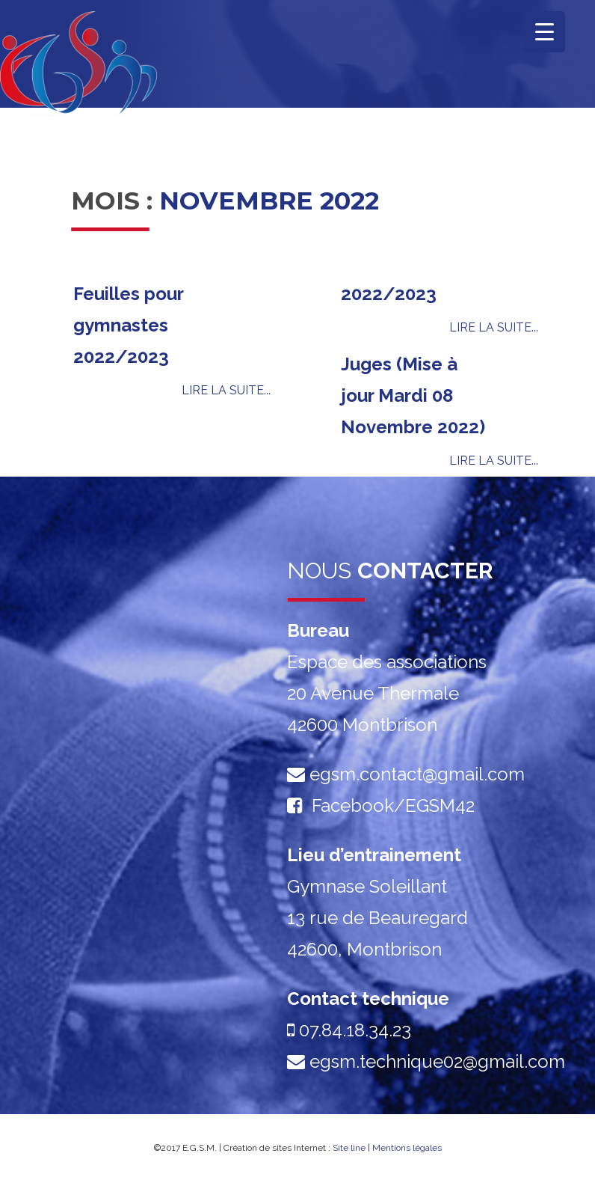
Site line (349, 1148)
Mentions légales (407, 1148)
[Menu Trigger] (544, 31)
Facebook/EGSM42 (393, 805)
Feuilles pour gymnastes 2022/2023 (128, 325)
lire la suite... (226, 390)
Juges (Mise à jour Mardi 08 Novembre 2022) (413, 395)
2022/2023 (389, 294)
